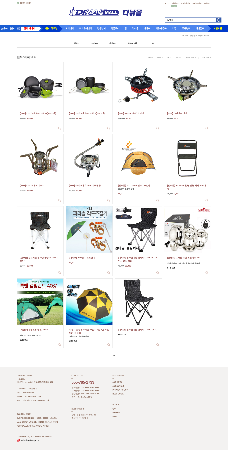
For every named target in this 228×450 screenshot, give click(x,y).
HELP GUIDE (118, 394)
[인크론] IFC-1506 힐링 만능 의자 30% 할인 (187, 187)
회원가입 (175, 3)
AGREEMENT (118, 386)
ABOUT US (117, 382)
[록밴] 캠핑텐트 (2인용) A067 (34, 329)
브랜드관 (217, 28)
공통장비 (186, 28)
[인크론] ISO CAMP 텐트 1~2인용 (134, 185)
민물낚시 (101, 28)
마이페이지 (185, 3)
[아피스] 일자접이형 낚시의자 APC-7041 (137, 329)
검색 (218, 21)
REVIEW (116, 413)
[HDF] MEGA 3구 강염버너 (131, 113)
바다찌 (147, 28)
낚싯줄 (135, 28)
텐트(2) (77, 43)
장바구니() (197, 3)
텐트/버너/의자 (205, 36)
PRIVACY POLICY (120, 390)
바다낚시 (70, 28)
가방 (174, 28)
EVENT (115, 417)
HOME (185, 36)
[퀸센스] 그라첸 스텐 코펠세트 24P (183, 257)
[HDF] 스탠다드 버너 (177, 113)
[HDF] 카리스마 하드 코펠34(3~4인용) (38, 113)
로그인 (167, 3)
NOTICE (115, 405)
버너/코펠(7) (133, 43)
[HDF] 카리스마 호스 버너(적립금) (85, 185)
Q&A (114, 409)
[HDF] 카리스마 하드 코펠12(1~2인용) (87, 113)
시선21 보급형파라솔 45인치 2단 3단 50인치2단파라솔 (89, 331)
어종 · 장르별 (51, 28)
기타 (152, 43)
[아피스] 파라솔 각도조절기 (82, 257)
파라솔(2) (113, 43)
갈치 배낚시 (29, 28)
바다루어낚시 (85, 28)
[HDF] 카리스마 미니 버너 (32, 185)
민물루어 (115, 28)
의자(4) (94, 43)
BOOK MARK (24, 3)
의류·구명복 (161, 28)
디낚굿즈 (200, 28)
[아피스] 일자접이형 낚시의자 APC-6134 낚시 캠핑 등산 (137, 259)
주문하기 (207, 3)
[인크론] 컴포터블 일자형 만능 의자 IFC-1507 (39, 259)
